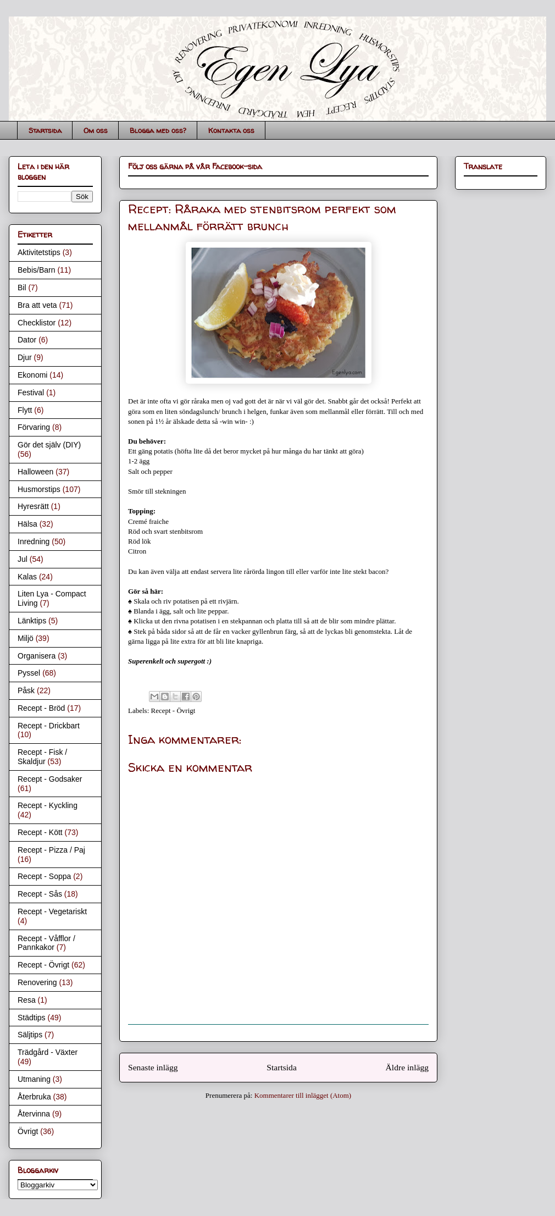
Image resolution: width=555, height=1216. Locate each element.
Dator (27, 339)
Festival (31, 392)
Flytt (25, 410)
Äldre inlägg (407, 1067)
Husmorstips (39, 489)
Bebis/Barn (36, 270)
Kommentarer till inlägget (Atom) (303, 1095)
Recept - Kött (40, 832)
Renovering (37, 982)
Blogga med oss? (158, 130)
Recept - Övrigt (173, 710)
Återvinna (34, 1113)
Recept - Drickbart (49, 725)
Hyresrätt (33, 506)
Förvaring (34, 427)
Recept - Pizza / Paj (51, 849)
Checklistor (37, 322)
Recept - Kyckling (47, 805)
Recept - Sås (40, 893)
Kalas (27, 576)
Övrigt (28, 1131)
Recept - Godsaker (50, 779)
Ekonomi (32, 375)
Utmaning (34, 1079)
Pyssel (29, 672)
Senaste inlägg (153, 1067)
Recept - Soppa (44, 876)
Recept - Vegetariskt (52, 911)
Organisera (37, 655)
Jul (22, 559)
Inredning (33, 541)
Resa (27, 1000)
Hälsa (27, 523)
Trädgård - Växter (47, 1052)
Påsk (26, 690)
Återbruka (34, 1096)
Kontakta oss (231, 130)
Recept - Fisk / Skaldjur (42, 757)
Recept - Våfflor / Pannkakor (46, 943)
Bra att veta (37, 305)
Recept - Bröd (41, 708)
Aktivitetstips (39, 252)
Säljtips (30, 1034)
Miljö (26, 638)
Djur (25, 357)
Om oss (96, 130)
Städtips (32, 1017)
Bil (22, 287)
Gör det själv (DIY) (49, 444)
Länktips (32, 620)
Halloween (35, 471)
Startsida (45, 130)
